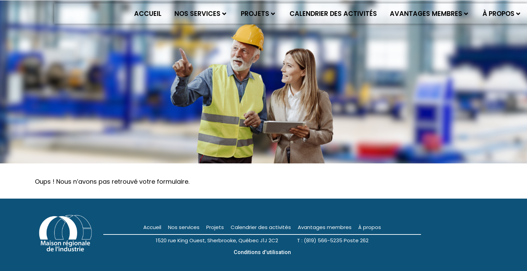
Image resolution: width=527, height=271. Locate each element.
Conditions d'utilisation (262, 252)
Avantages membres (429, 13)
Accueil (148, 13)
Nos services (200, 13)
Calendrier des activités (333, 13)
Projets (258, 13)
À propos (501, 13)
